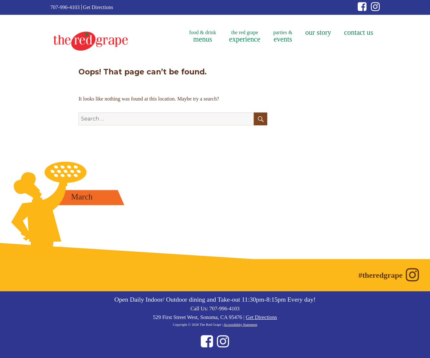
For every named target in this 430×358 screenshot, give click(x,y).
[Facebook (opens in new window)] (364, 8)
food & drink (202, 36)
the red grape (245, 36)
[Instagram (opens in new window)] (375, 8)
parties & (282, 36)
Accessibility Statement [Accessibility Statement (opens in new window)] (240, 324)
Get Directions (98, 7)
